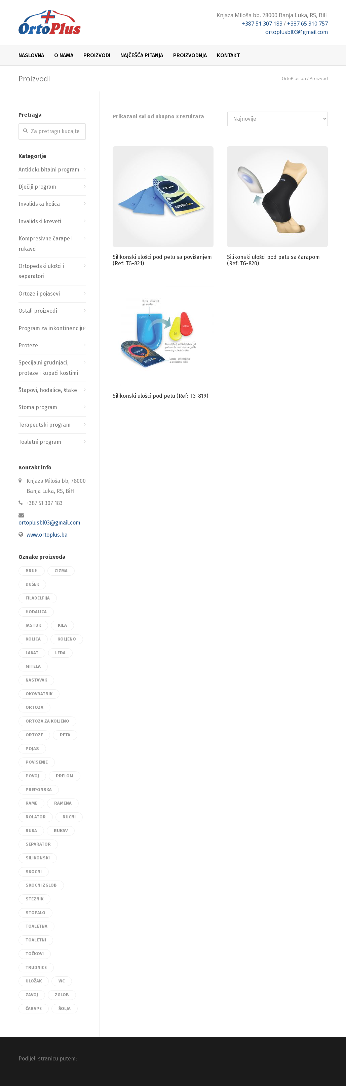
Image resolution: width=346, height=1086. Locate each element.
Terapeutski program (44, 425)
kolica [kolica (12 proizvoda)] (33, 639)
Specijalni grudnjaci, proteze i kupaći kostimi (48, 367)
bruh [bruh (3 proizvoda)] (32, 570)
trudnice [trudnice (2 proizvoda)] (36, 967)
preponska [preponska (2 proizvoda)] (39, 789)
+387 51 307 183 (262, 23)
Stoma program (37, 407)
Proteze (28, 345)
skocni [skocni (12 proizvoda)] (34, 871)
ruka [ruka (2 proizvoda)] (31, 830)
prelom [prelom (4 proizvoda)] (64, 775)
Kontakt (228, 55)
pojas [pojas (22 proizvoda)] (32, 748)
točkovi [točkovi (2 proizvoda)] (35, 953)
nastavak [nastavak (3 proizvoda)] (36, 680)
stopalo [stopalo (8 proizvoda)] (35, 912)
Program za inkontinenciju (51, 328)
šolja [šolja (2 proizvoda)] (65, 1008)
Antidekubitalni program (48, 169)
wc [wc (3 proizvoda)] (62, 980)
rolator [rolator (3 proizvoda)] (36, 816)
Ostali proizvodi (37, 311)
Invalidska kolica (39, 204)
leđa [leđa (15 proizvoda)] (60, 652)
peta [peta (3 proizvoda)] (65, 734)
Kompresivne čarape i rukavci (45, 243)
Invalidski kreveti (39, 221)
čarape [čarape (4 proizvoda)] (34, 1008)
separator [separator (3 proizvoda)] (38, 844)
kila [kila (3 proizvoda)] (62, 625)
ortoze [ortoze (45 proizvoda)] (34, 734)
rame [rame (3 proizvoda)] (31, 803)
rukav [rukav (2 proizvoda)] (61, 830)
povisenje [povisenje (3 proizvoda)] (37, 762)
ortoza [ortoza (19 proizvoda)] (34, 707)
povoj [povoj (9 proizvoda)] (32, 775)
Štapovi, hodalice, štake (47, 390)
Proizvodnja (190, 55)
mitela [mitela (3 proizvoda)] (33, 666)
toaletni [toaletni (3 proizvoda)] (36, 939)
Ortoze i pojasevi (39, 293)
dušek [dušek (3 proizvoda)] (32, 584)
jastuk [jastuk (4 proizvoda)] (33, 625)
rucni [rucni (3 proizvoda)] (69, 816)
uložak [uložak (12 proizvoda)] (34, 980)
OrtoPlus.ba (294, 78)
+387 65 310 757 (307, 23)
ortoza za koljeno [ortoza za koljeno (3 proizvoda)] (47, 721)
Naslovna (31, 55)
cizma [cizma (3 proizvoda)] (61, 570)
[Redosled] (277, 119)
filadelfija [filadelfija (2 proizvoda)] (38, 597)
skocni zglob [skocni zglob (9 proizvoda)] (41, 885)
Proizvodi (96, 55)
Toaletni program (39, 442)
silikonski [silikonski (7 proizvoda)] (38, 857)
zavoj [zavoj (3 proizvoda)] (32, 994)
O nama (63, 55)
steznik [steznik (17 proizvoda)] (34, 898)
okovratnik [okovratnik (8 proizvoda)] (39, 693)
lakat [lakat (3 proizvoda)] (32, 652)
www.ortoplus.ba (47, 535)
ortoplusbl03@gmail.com (296, 32)
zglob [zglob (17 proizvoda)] (62, 994)
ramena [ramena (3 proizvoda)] (63, 803)
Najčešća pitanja (141, 55)
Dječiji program (37, 187)
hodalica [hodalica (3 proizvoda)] (36, 611)
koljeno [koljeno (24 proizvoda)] (66, 639)
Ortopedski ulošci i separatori (41, 271)
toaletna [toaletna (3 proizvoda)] (36, 926)
